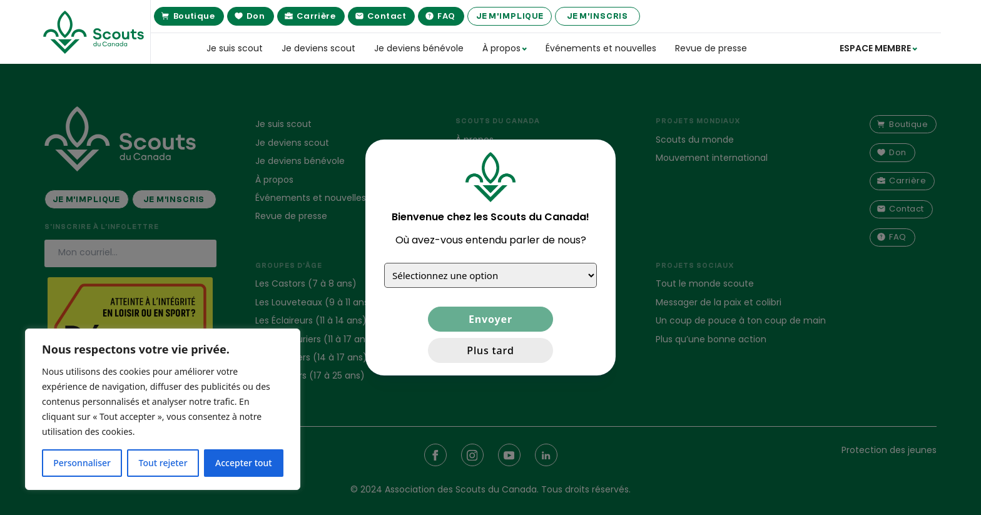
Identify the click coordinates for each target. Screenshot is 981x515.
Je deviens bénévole (419, 48)
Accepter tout (243, 463)
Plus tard (490, 350)
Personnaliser (82, 463)
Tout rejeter (163, 463)
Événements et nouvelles (601, 48)
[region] (162, 409)
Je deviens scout (318, 48)
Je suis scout (234, 48)
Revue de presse (711, 48)
